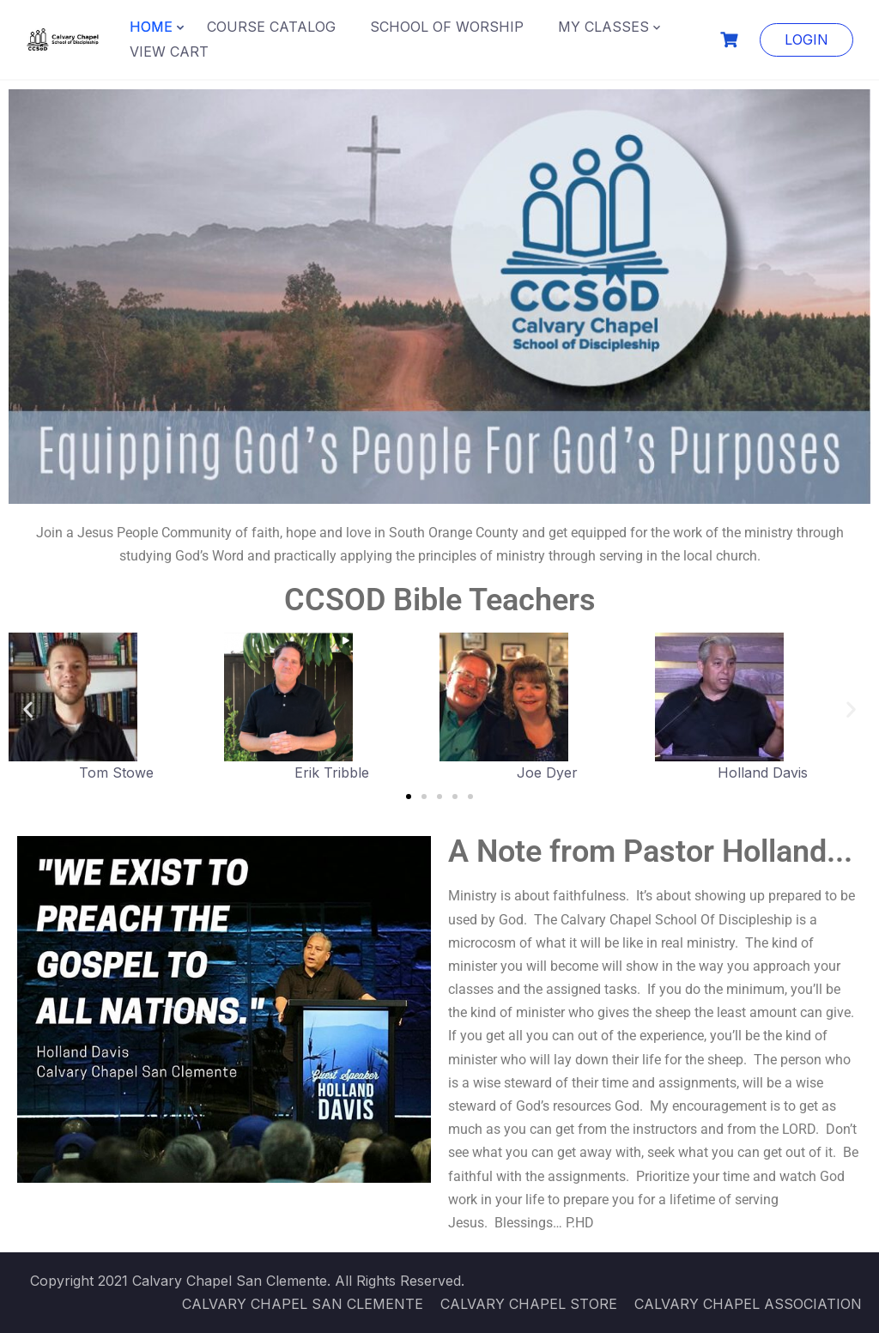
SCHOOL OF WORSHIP (447, 26)
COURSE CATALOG (271, 26)
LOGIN (806, 39)
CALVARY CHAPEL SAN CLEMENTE (302, 1303)
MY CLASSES (603, 26)
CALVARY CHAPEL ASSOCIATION (748, 1303)
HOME (151, 26)
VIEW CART (169, 51)
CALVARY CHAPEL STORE (528, 1303)
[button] (28, 708)
